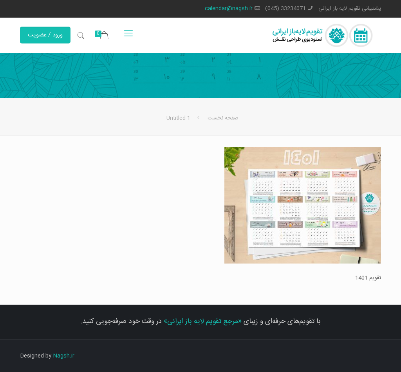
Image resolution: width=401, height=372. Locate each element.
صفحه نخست (223, 118)
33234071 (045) (285, 8)
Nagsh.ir (63, 356)
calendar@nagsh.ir (229, 8)
